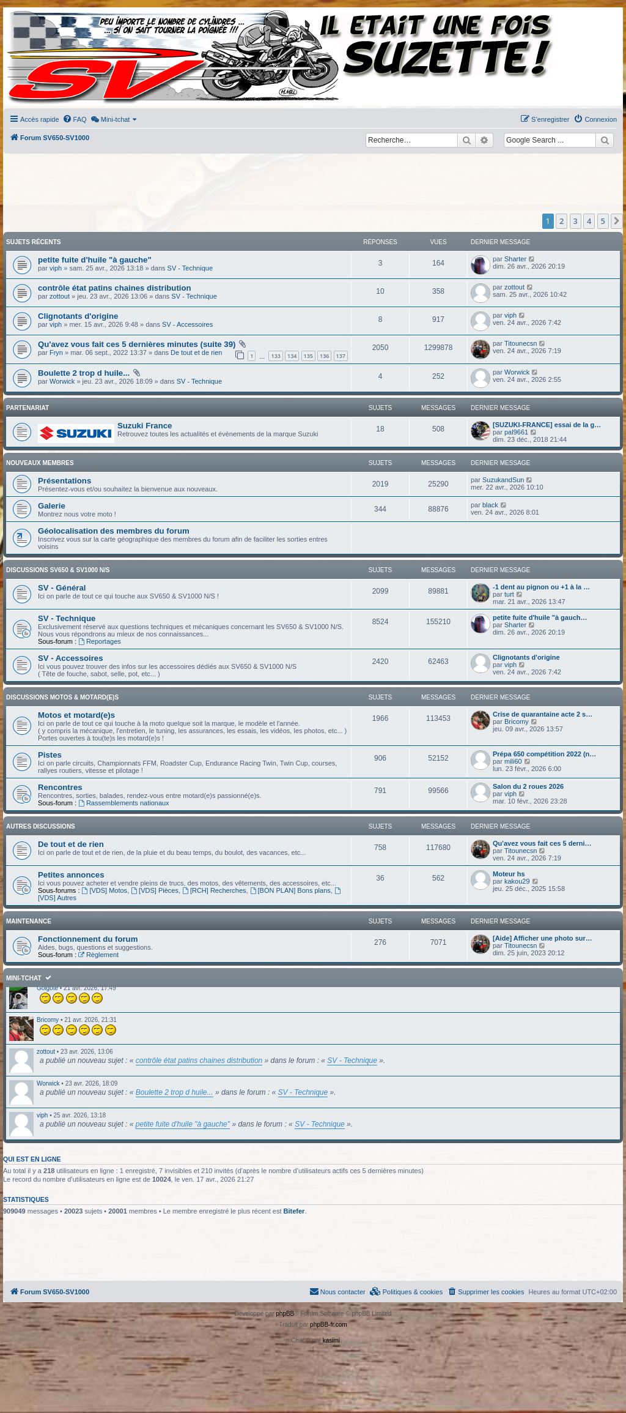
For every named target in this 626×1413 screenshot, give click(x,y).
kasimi (331, 1340)
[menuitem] (74, 119)
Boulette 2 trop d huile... (84, 373)
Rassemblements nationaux (123, 803)
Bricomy (516, 721)
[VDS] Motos (105, 890)
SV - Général (62, 587)
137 (340, 356)
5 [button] (603, 220)
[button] (617, 221)
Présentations (64, 480)
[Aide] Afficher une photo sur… (542, 938)
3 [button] (575, 220)
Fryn (56, 352)
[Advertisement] (300, 183)
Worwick (62, 381)
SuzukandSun (503, 479)
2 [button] (561, 220)
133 (275, 356)
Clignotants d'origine (78, 316)
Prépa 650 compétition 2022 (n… (544, 754)
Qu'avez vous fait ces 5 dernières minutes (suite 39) (136, 344)
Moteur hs (509, 874)
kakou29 (517, 881)
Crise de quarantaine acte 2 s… (542, 714)
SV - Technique (190, 268)
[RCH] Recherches (214, 890)
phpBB (285, 1313)
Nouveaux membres (40, 463)
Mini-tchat (24, 978)
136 (324, 356)
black (490, 505)
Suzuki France (144, 425)
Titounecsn (520, 343)
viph (56, 268)
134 (291, 356)
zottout (60, 296)
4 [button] (589, 220)
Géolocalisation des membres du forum (114, 530)
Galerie (51, 505)
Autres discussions (40, 826)
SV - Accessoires (187, 324)
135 (308, 356)
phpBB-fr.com (328, 1324)
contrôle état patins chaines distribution (114, 288)
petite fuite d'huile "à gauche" (95, 259)
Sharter (515, 259)
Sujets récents (33, 242)
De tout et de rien (196, 352)
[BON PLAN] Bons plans (290, 890)
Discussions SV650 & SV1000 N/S (58, 570)
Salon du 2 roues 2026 (528, 786)
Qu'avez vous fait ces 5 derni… (542, 843)
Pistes (50, 754)
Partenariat (27, 408)
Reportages (99, 641)
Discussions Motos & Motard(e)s (62, 697)
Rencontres (60, 787)
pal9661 (516, 432)
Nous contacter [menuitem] (337, 1291)
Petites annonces (71, 874)
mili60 (513, 761)
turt (509, 594)
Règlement (98, 954)
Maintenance (28, 921)
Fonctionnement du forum (88, 939)
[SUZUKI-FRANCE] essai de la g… (547, 424)
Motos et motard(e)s (76, 715)
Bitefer (294, 1211)
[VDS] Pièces (155, 890)
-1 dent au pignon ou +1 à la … (541, 587)
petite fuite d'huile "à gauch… (540, 617)
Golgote (47, 988)
